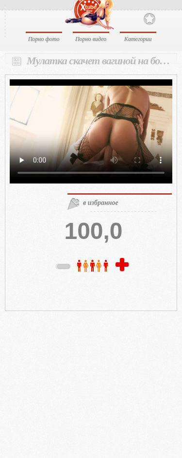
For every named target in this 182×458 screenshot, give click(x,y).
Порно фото (44, 39)
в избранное (100, 202)
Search (166, 18)
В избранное (149, 19)
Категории (138, 39)
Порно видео (90, 39)
